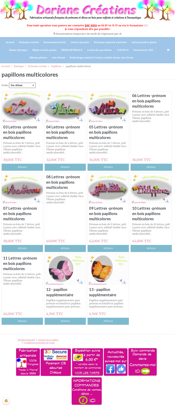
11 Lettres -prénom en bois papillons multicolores (20, 263)
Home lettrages (18, 50)
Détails (22, 167)
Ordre (4, 85)
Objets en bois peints (44, 50)
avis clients (58, 57)
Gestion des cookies (48, 340)
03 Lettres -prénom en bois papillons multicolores (20, 132)
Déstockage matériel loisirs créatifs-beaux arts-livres (101, 57)
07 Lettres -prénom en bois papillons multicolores (20, 213)
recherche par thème (99, 50)
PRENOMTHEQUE (72, 50)
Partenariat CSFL (143, 50)
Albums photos (38, 57)
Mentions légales (26, 340)
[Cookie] (6, 400)
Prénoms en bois (29, 42)
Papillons (56, 66)
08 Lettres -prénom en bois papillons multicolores (63, 182)
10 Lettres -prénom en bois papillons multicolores (149, 213)
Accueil (10, 42)
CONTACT (123, 50)
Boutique (19, 66)
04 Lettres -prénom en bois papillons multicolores (63, 132)
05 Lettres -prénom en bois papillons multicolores (106, 132)
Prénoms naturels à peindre (110, 42)
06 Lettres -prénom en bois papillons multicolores (149, 100)
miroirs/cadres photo (144, 42)
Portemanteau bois (54, 42)
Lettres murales (79, 42)
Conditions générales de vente (39, 343)
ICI (146, 25)
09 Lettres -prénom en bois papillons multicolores (106, 213)
